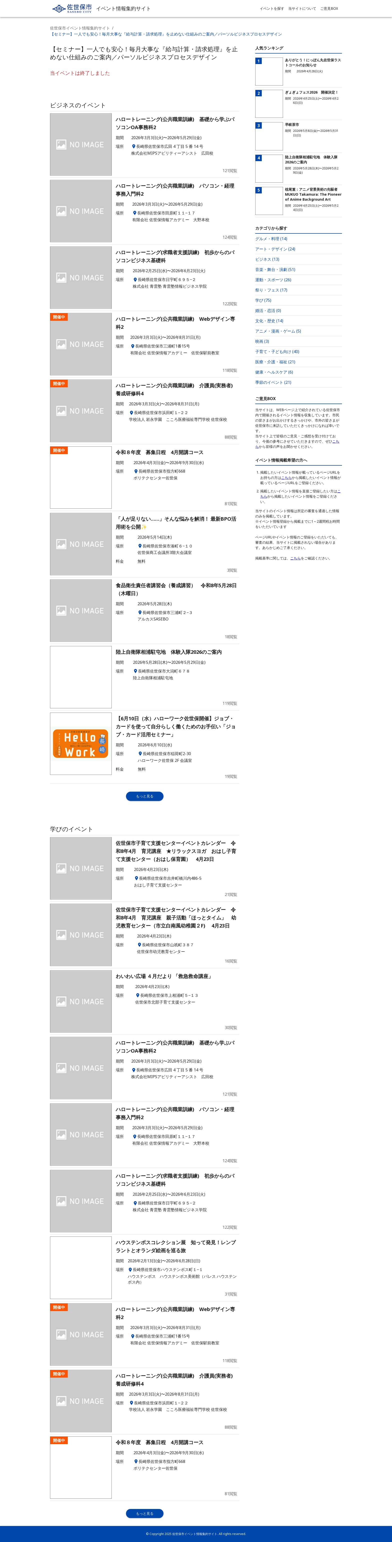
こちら (286, 477)
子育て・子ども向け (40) (277, 351)
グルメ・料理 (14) (271, 238)
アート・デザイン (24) (275, 249)
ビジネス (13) (267, 259)
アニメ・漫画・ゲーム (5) (278, 331)
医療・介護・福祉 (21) (275, 362)
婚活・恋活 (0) (268, 310)
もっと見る (145, 796)
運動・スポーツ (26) (273, 279)
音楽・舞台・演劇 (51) (275, 269)
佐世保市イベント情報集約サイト (80, 28)
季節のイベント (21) (273, 382)
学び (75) (263, 300)
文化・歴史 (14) (269, 321)
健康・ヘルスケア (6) (274, 372)
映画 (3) (262, 341)
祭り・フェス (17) (271, 290)
